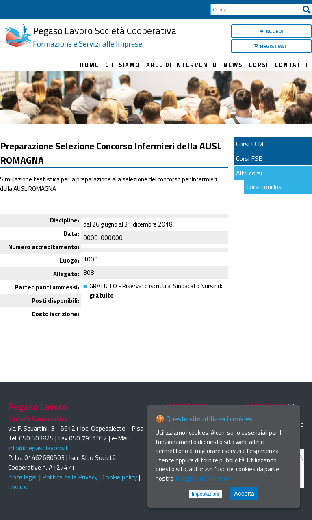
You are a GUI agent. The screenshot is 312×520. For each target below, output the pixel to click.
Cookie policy (119, 477)
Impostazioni (205, 494)
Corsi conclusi (264, 187)
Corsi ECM (249, 144)
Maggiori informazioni (204, 478)
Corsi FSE (249, 158)
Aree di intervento (181, 64)
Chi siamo (122, 64)
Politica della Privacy (70, 477)
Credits (17, 487)
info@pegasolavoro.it (38, 448)
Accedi (271, 31)
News (233, 64)
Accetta (244, 493)
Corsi (259, 64)
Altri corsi (249, 173)
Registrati (271, 46)
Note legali (23, 477)
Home (89, 64)
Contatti (291, 64)
